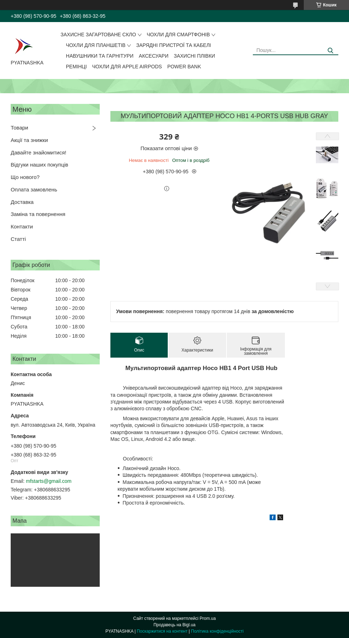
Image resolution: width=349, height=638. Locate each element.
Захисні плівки (194, 56)
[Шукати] (330, 50)
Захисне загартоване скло (98, 34)
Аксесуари (153, 56)
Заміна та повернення (38, 214)
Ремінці (76, 66)
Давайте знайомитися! (38, 152)
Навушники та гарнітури (100, 56)
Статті (18, 239)
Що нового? (25, 177)
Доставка (22, 202)
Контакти (22, 226)
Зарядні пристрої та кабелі (173, 45)
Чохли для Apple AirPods (127, 66)
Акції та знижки (29, 140)
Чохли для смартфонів (178, 34)
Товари (19, 128)
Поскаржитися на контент (162, 631)
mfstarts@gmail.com (49, 481)
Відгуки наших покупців (39, 165)
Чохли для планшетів (95, 45)
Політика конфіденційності (217, 631)
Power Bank (184, 66)
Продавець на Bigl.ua (174, 624)
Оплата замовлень (34, 189)
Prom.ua (208, 618)
